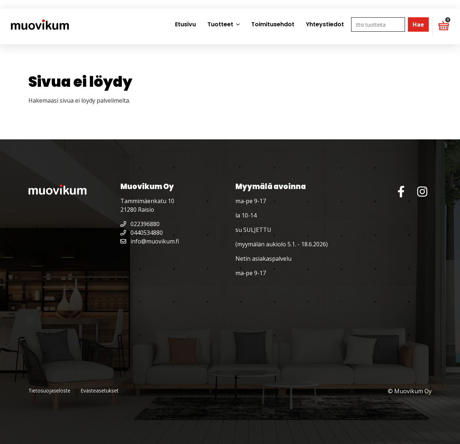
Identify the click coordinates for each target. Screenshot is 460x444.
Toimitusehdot (272, 24)
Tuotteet (220, 24)
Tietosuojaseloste (49, 390)
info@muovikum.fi (149, 241)
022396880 (140, 224)
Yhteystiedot (325, 24)
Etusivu (185, 24)
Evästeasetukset (99, 390)
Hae (418, 24)
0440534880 (141, 233)
